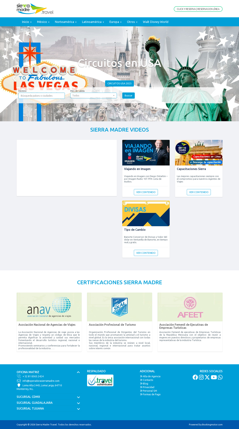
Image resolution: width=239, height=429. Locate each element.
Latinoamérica (93, 21)
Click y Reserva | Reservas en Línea (198, 9)
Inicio (27, 21)
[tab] (49, 372)
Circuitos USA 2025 (119, 83)
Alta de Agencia (150, 376)
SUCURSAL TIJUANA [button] (49, 408)
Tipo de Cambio (135, 229)
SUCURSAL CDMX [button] (49, 397)
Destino (22, 91)
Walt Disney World (155, 21)
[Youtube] (213, 378)
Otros (132, 21)
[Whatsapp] (220, 378)
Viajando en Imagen (137, 169)
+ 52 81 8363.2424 (30, 376)
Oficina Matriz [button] (49, 372)
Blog (144, 383)
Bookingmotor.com (212, 424)
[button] (12, 73)
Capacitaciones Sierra (191, 169)
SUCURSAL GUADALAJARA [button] (49, 402)
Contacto (146, 380)
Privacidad (147, 387)
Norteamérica (66, 21)
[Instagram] (201, 378)
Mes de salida (77, 91)
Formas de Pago (150, 394)
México (43, 21)
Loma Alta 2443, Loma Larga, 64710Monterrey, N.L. (39, 387)
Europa (115, 21)
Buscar (128, 95)
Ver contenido (146, 192)
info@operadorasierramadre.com (38, 381)
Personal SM (148, 390)
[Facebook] (195, 378)
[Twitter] (207, 378)
